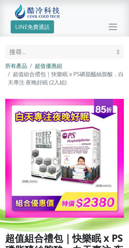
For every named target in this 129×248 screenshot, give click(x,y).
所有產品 (16, 66)
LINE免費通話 (32, 27)
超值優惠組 (48, 66)
